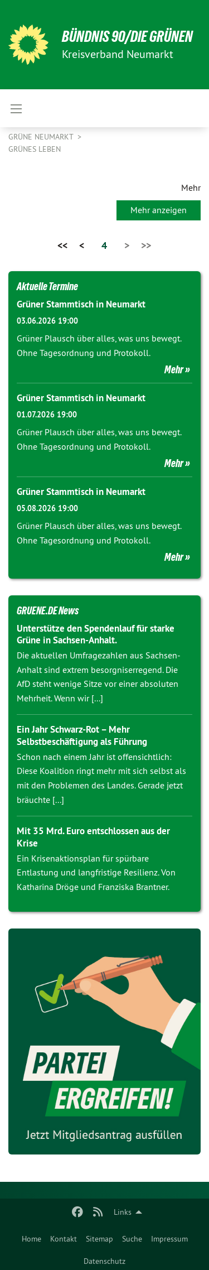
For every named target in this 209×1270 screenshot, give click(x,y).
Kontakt (63, 1239)
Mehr (173, 369)
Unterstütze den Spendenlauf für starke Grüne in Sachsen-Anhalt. (95, 634)
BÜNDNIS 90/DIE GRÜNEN (127, 36)
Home (31, 1239)
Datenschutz (104, 1261)
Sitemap (99, 1239)
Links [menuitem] (123, 1212)
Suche (132, 1239)
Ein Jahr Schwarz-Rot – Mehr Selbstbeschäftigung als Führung (82, 735)
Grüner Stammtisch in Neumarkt (81, 304)
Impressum (169, 1239)
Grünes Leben (34, 149)
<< (62, 245)
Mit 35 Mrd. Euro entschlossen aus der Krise (93, 837)
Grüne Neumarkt (41, 137)
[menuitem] (31, 1236)
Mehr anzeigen (158, 209)
